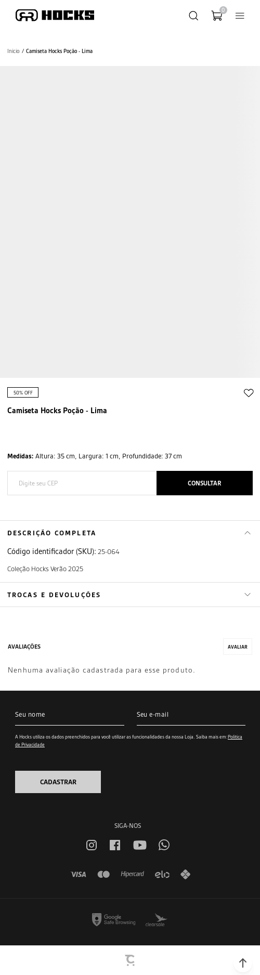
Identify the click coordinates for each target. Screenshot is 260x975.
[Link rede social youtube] (140, 845)
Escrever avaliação (237, 646)
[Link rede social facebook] (115, 845)
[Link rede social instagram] (91, 845)
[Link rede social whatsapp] (164, 844)
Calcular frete (205, 483)
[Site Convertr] (130, 960)
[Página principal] (55, 15)
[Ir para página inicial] (13, 51)
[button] (242, 963)
